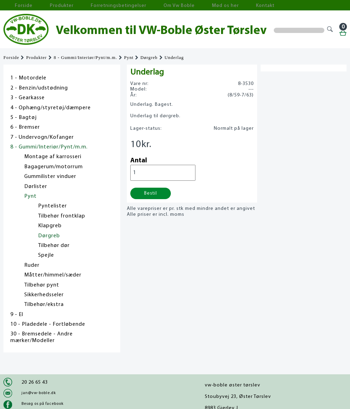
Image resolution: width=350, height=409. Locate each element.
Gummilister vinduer (50, 176)
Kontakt (216, 5)
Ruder (32, 265)
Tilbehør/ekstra (44, 304)
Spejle (46, 255)
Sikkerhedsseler (44, 295)
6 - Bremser (25, 127)
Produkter (48, 5)
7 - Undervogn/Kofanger (42, 137)
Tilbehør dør (54, 245)
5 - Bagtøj (23, 117)
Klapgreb (50, 226)
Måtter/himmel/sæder (52, 275)
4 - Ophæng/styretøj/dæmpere (50, 108)
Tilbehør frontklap (61, 216)
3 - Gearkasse (27, 98)
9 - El (16, 314)
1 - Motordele (28, 78)
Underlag (174, 57)
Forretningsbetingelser (95, 5)
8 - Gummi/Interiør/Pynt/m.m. (85, 57)
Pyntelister (52, 206)
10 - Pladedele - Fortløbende (47, 324)
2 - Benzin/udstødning (39, 88)
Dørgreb (148, 57)
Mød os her (184, 5)
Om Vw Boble (145, 5)
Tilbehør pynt (41, 285)
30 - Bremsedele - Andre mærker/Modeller (41, 337)
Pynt (128, 57)
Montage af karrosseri (52, 157)
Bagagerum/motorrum (53, 167)
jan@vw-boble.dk (38, 393)
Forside (17, 5)
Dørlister (35, 186)
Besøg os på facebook (42, 404)
